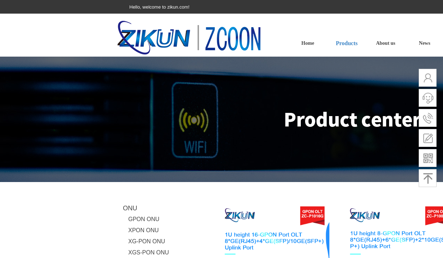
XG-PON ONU (146, 241)
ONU (130, 208)
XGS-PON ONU (148, 252)
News (424, 43)
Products (347, 43)
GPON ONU (143, 219)
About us (385, 43)
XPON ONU (143, 230)
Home (308, 43)
